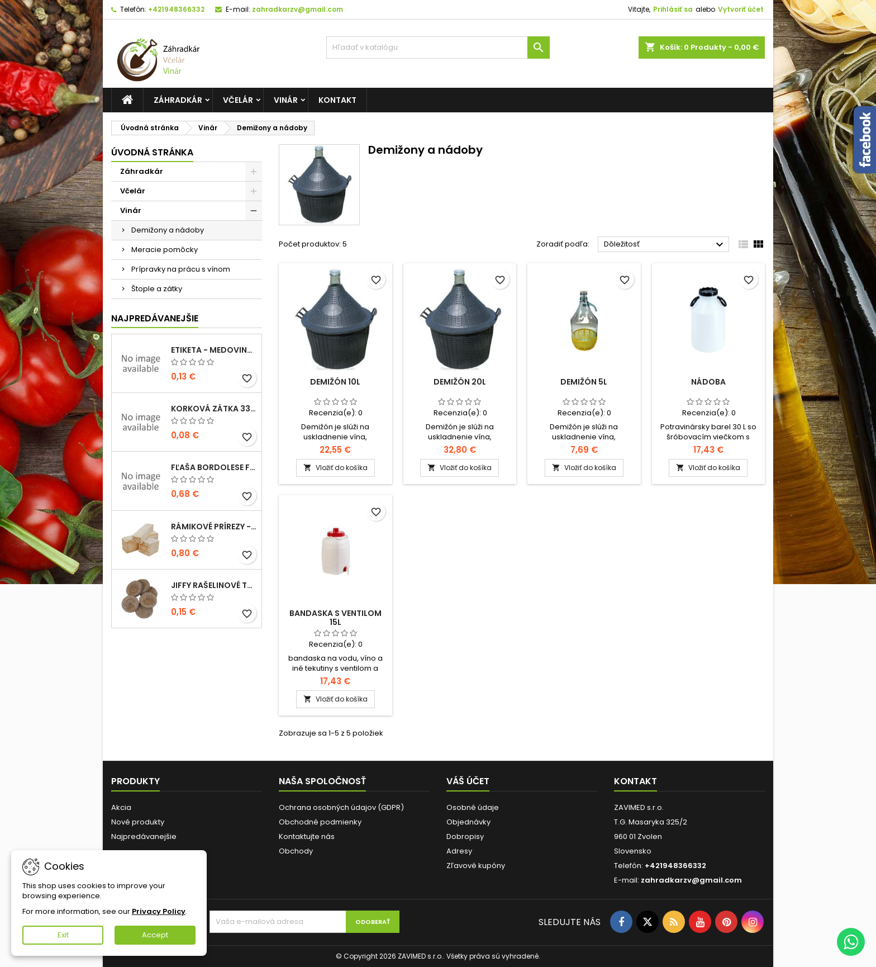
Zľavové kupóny (475, 865)
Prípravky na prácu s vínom (180, 269)
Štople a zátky (156, 288)
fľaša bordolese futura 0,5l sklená (214, 467)
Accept (155, 935)
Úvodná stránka (152, 152)
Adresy (459, 851)
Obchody (296, 851)
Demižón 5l (583, 381)
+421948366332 (176, 9)
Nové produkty (137, 822)
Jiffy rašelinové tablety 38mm (214, 585)
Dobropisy (465, 836)
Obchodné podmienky (320, 822)
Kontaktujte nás (307, 836)
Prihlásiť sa (673, 9)
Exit (63, 935)
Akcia (121, 807)
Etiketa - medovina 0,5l (214, 349)
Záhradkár (178, 100)
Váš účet (467, 781)
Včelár (238, 100)
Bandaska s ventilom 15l (335, 618)
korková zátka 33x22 (214, 408)
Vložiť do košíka (335, 467)
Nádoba (708, 381)
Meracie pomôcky (164, 249)
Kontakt (337, 100)
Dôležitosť (665, 245)
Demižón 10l (335, 381)
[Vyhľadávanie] (438, 47)
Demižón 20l (460, 381)
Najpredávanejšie (154, 318)
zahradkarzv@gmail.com (297, 9)
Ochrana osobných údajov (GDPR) (341, 807)
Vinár (286, 100)
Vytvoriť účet (741, 9)
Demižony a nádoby (167, 230)
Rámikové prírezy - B (214, 526)
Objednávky (468, 822)
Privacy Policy (158, 911)
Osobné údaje (472, 807)
